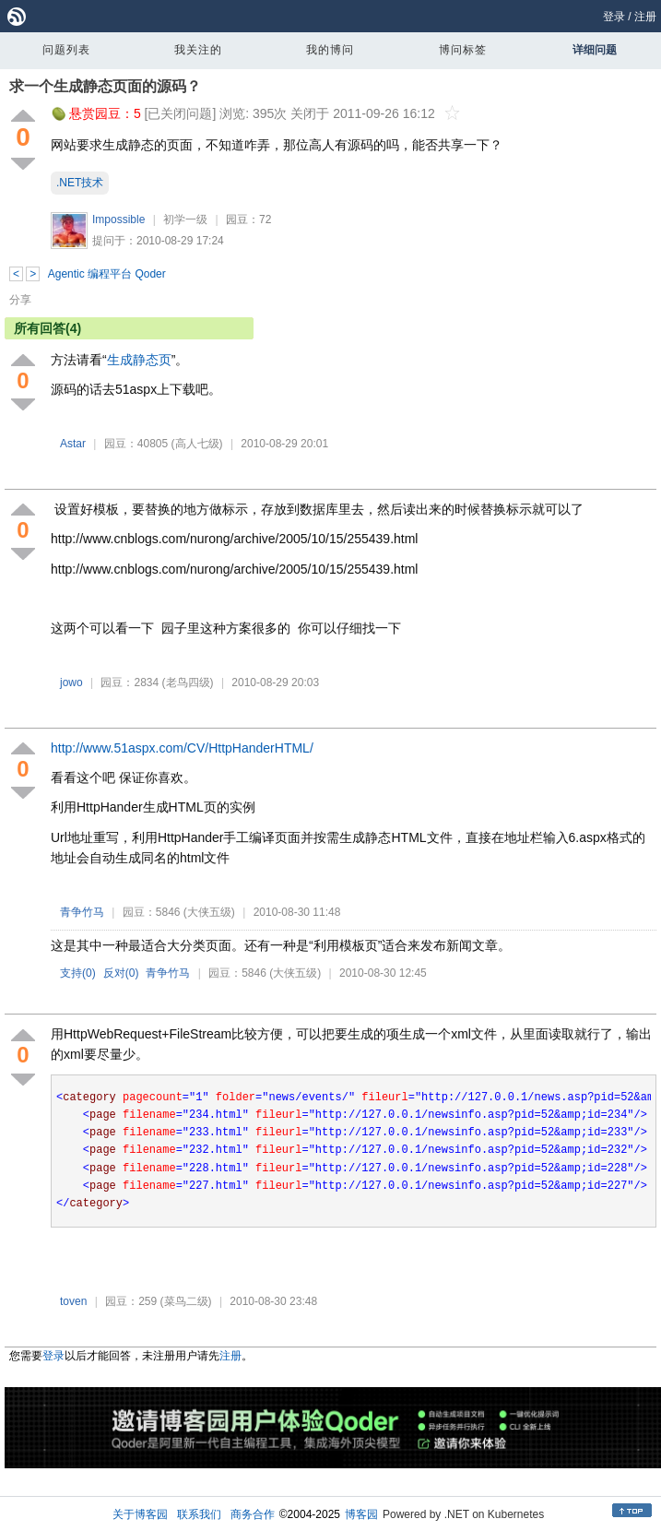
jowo (71, 682)
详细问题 (594, 49)
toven (73, 1301)
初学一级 (185, 219)
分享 (20, 299)
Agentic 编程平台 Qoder (107, 273)
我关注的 (198, 49)
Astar (73, 443)
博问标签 (463, 49)
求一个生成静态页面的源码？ (105, 86)
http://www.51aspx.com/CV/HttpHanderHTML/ (182, 748)
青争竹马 (82, 912)
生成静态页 (139, 359)
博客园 (361, 1514)
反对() (121, 973)
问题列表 (66, 49)
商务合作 (252, 1514)
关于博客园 (140, 1514)
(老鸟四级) (188, 682)
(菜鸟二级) (186, 1301)
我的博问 (330, 49)
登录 (614, 16)
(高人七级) (197, 443)
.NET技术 (79, 182)
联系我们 (199, 1514)
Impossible (118, 219)
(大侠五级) (209, 912)
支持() (78, 973)
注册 (645, 16)
